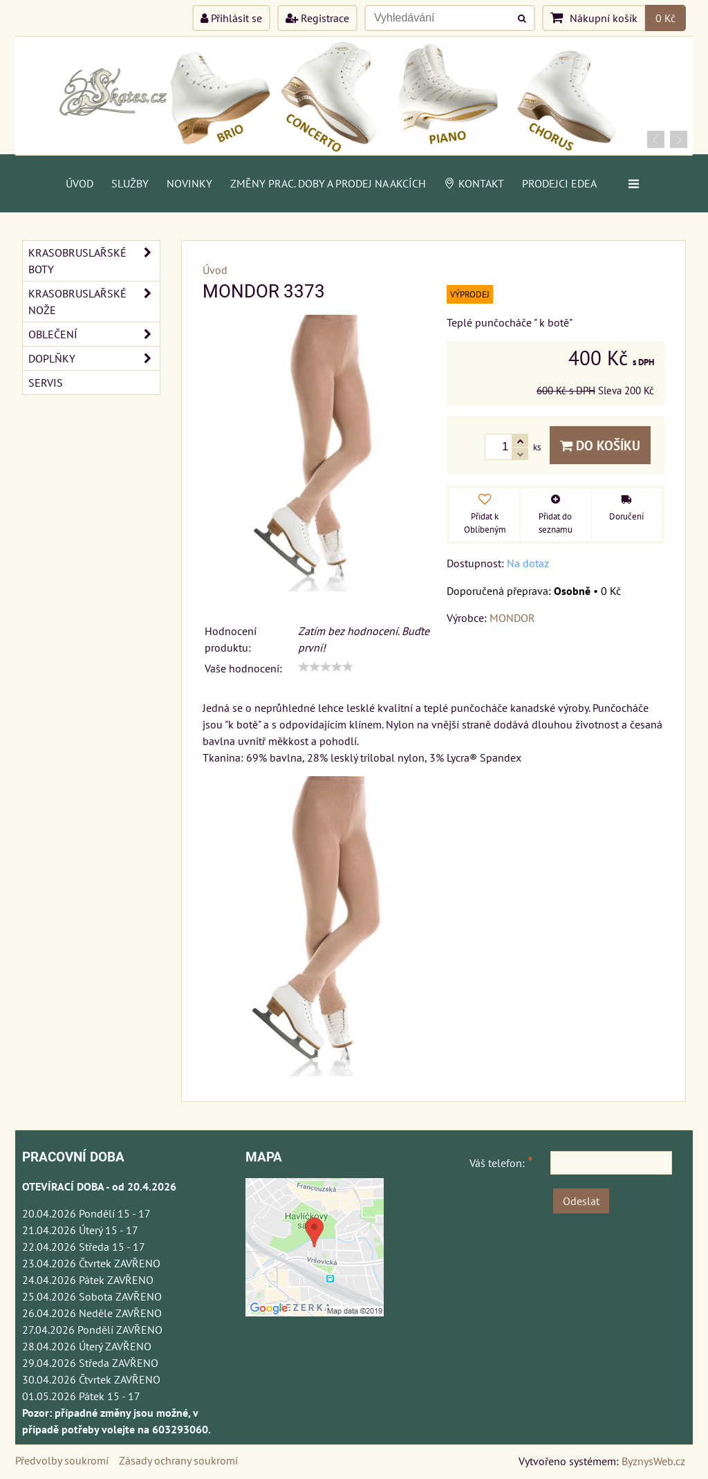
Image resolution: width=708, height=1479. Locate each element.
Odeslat (581, 1201)
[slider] (325, 666)
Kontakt (474, 183)
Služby (130, 183)
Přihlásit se (231, 18)
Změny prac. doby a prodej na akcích (328, 183)
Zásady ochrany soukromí (178, 1460)
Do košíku (600, 445)
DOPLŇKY (94, 358)
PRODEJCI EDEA (559, 183)
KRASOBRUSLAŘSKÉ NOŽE (94, 302)
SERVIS (45, 382)
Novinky (189, 183)
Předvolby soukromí (62, 1460)
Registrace (317, 18)
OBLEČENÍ (94, 334)
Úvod (79, 183)
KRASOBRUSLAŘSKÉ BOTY (94, 261)
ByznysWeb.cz (653, 1461)
